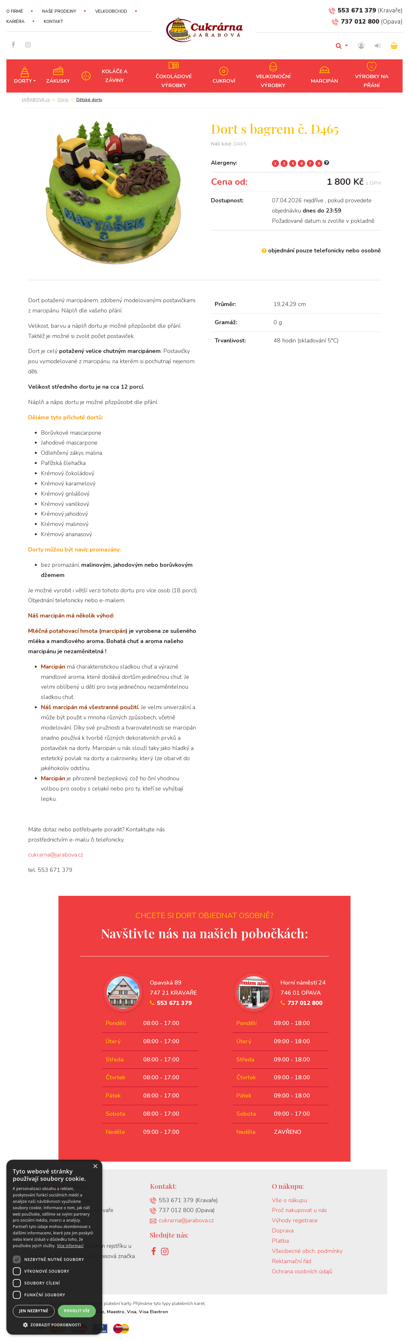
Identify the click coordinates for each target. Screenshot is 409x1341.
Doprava (283, 1230)
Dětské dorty (89, 100)
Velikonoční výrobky (273, 81)
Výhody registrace (295, 1220)
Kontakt (53, 22)
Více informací (70, 1245)
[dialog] (54, 1247)
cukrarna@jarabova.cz (55, 854)
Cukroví (223, 81)
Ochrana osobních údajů (302, 1271)
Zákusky (58, 81)
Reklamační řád (291, 1261)
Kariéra (15, 22)
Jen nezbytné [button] (33, 1311)
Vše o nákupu (289, 1200)
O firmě (14, 11)
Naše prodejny (59, 11)
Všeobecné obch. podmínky (307, 1251)
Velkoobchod (111, 11)
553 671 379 (352, 10)
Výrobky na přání (372, 81)
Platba (280, 1241)
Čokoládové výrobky (174, 81)
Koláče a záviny (114, 76)
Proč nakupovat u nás (299, 1210)
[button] (54, 1325)
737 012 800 (355, 21)
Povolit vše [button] (77, 1311)
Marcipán (324, 81)
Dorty (23, 81)
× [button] (95, 1166)
